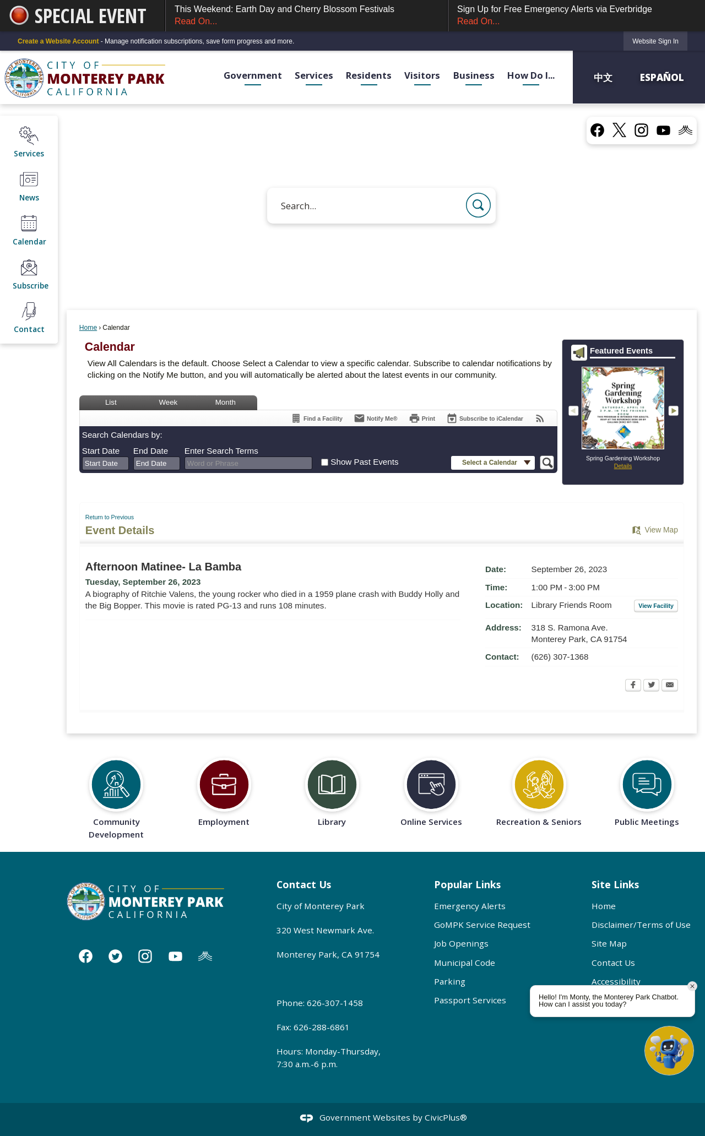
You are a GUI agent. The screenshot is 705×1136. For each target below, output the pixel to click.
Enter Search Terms (221, 450)
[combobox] (105, 464)
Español (662, 76)
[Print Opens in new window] (422, 418)
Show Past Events (364, 461)
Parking (449, 981)
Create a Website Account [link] (58, 41)
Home (88, 327)
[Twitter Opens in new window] (651, 686)
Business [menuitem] (474, 75)
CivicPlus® (446, 1117)
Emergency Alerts (470, 905)
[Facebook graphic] (597, 130)
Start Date (101, 450)
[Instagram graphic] (641, 130)
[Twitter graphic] (115, 956)
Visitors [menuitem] (422, 75)
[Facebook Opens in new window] (633, 686)
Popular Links (467, 884)
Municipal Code (464, 962)
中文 (604, 76)
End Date (150, 450)
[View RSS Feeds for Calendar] (540, 418)
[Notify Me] (376, 418)
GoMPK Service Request (482, 924)
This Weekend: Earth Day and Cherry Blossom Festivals (306, 16)
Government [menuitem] (253, 75)
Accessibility (616, 981)
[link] (655, 41)
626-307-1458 (335, 1002)
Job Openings (461, 943)
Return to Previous (109, 517)
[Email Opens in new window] (669, 686)
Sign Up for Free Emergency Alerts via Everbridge (576, 16)
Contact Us (613, 962)
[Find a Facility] (316, 418)
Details (623, 466)
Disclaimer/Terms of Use (641, 924)
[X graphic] (619, 130)
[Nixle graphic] (205, 956)
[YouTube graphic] (663, 130)
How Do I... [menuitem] (531, 75)
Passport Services (470, 999)
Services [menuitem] (314, 75)
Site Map (609, 943)
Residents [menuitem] (369, 75)
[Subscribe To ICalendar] (484, 418)
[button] (478, 205)
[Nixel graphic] (685, 130)
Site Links (615, 884)
